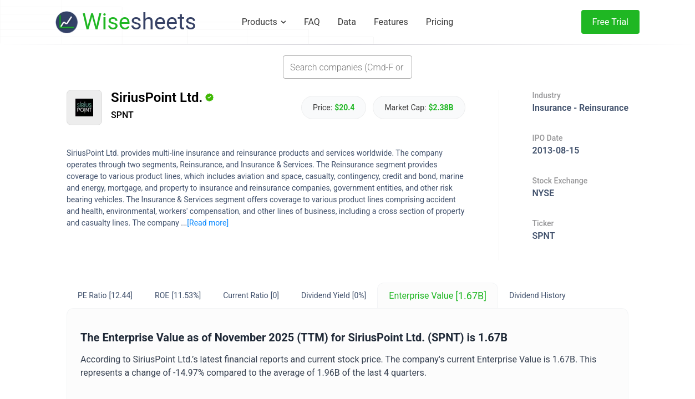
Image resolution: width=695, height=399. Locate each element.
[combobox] (347, 67)
